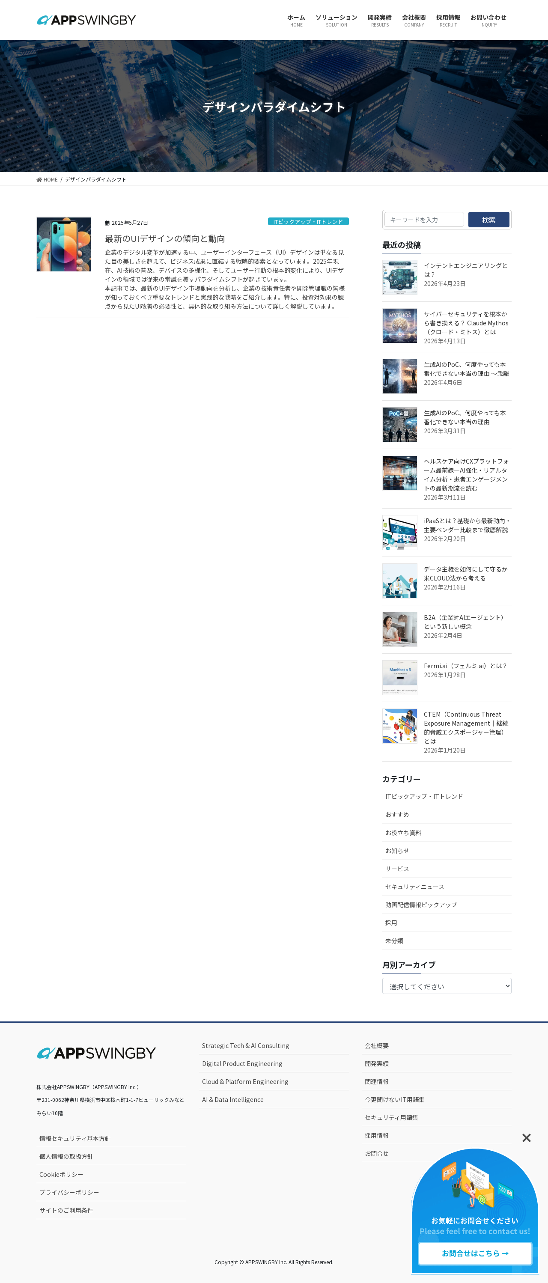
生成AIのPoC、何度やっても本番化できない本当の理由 (465, 417)
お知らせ (397, 850)
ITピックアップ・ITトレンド (308, 221)
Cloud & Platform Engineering (245, 1081)
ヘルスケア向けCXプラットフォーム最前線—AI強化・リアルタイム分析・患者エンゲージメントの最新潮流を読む (466, 474)
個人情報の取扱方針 (66, 1156)
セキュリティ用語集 (391, 1117)
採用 (391, 922)
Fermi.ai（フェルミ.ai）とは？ (466, 665)
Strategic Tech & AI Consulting (245, 1045)
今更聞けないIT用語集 (395, 1099)
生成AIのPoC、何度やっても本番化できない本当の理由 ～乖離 (466, 369)
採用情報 (377, 1135)
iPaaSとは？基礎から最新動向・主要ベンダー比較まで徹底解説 (467, 525)
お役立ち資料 (403, 832)
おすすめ (397, 814)
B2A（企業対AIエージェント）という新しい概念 (465, 622)
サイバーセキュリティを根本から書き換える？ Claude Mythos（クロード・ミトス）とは (466, 323)
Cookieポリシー (61, 1174)
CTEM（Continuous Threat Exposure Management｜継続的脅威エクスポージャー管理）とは (466, 727)
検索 (489, 219)
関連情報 (377, 1081)
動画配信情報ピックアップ (421, 904)
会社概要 (377, 1045)
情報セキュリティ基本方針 (75, 1138)
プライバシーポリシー (69, 1192)
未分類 (394, 940)
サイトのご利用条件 (66, 1210)
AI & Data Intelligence (233, 1099)
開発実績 (377, 1063)
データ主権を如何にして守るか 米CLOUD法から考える (469, 573)
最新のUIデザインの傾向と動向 (165, 238)
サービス (397, 868)
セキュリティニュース (414, 886)
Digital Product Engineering (242, 1063)
